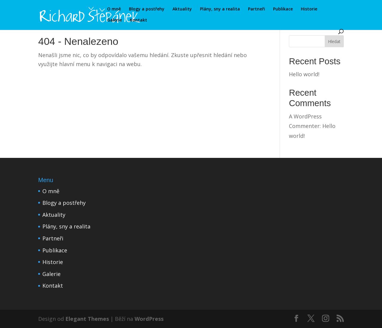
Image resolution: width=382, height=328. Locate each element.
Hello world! (304, 74)
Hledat (334, 41)
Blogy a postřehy (146, 9)
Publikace (283, 9)
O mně (114, 9)
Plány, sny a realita (220, 9)
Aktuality (182, 9)
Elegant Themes (87, 318)
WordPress (149, 318)
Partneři (256, 9)
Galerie (114, 20)
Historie (309, 9)
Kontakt (138, 20)
